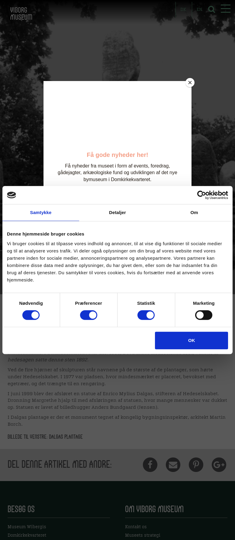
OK (191, 340)
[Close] (190, 82)
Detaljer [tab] (117, 212)
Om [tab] (194, 212)
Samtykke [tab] (41, 212)
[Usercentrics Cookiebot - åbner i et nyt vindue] (201, 195)
